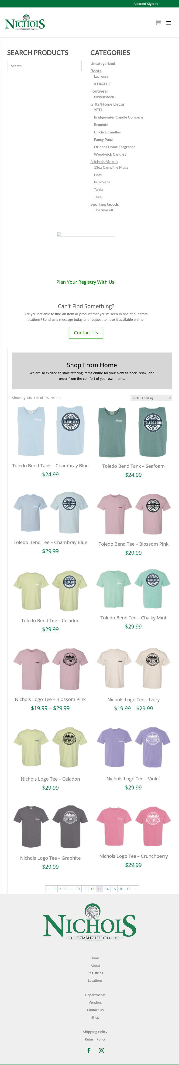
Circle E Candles (107, 132)
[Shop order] (151, 398)
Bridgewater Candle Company (119, 117)
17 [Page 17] (128, 884)
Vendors (95, 998)
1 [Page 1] (55, 884)
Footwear (99, 91)
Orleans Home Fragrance (115, 146)
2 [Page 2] (60, 884)
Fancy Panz (103, 139)
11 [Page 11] (85, 884)
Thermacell (103, 210)
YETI (98, 109)
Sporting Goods (104, 204)
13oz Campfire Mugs (111, 167)
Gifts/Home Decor (107, 104)
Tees (98, 197)
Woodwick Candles (110, 154)
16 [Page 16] (121, 884)
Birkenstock (104, 96)
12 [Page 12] (92, 884)
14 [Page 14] (107, 884)
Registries (95, 969)
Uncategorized (102, 63)
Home (95, 954)
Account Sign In (146, 3)
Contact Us (86, 332)
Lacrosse (101, 76)
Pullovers (102, 182)
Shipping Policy (95, 1028)
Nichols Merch (104, 161)
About (95, 961)
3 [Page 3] (65, 884)
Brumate (101, 124)
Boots (95, 70)
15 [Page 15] (114, 884)
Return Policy (95, 1035)
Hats (98, 174)
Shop (95, 1013)
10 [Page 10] (78, 884)
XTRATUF (102, 83)
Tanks (98, 189)
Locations (95, 976)
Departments (95, 991)
